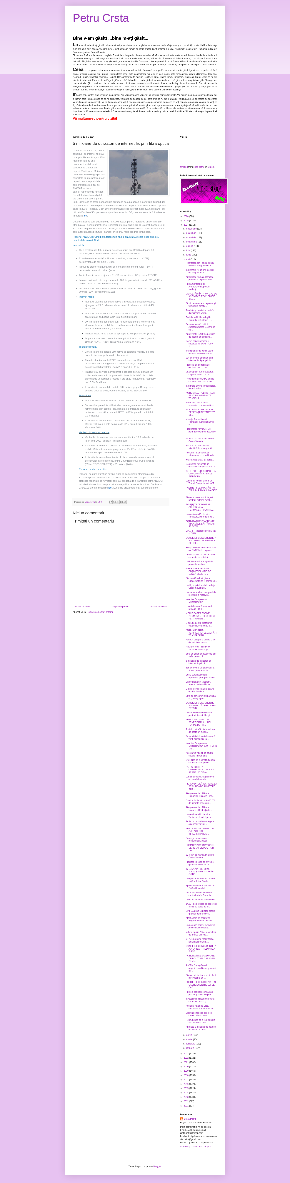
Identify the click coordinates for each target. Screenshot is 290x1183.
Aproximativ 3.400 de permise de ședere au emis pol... (200, 335)
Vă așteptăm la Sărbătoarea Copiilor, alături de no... (199, 373)
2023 (186, 1053)
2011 (186, 1105)
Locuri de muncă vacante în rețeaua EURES (199, 607)
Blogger (157, 1166)
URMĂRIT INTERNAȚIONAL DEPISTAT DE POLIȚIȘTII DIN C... (200, 848)
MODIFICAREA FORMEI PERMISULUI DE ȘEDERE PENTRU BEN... (201, 616)
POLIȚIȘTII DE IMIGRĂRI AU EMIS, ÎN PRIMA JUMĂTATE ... (201, 490)
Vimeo (211, 167)
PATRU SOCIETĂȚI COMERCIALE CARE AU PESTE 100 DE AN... (200, 770)
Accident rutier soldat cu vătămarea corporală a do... (201, 454)
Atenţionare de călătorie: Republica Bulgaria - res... (200, 794)
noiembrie (191, 233)
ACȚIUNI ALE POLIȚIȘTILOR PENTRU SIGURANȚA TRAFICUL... (200, 396)
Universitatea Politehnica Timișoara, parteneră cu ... (200, 515)
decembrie (191, 228)
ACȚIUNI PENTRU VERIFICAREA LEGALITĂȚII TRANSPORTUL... (201, 633)
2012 (186, 1101)
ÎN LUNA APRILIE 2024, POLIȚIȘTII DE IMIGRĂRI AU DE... (200, 872)
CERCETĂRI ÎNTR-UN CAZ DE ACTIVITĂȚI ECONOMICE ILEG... (201, 296)
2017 (186, 1079)
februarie (191, 1043)
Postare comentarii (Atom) (100, 612)
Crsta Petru (190, 1119)
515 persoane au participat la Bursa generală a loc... (200, 669)
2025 (186, 220)
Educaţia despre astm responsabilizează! (196, 839)
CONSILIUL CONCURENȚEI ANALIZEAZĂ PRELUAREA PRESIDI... (201, 706)
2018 (186, 1075)
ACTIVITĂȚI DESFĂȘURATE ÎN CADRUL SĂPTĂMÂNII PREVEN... (200, 524)
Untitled (184, 167)
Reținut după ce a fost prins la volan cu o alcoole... (200, 1021)
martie (189, 1039)
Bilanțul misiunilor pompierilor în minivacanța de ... (201, 976)
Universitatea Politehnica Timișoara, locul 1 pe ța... (199, 815)
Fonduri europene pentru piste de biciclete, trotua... (201, 641)
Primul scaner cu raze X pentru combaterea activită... (201, 556)
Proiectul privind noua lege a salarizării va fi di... (200, 822)
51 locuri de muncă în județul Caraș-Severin (200, 439)
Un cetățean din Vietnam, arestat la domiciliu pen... (199, 683)
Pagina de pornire (120, 606)
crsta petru (198, 167)
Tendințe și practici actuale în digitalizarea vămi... (200, 311)
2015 (186, 1088)
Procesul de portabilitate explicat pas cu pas (198, 366)
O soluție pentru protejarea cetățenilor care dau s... (199, 624)
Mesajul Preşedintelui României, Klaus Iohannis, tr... (200, 422)
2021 (186, 1062)
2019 (186, 1071)
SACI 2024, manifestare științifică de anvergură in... (200, 447)
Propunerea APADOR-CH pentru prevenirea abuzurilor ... (201, 432)
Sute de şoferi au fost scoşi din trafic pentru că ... (201, 655)
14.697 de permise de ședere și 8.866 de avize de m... (201, 905)
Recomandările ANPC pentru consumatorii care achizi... (200, 380)
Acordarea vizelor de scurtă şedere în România (199, 754)
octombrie (191, 237)
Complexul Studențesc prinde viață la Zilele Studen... (200, 880)
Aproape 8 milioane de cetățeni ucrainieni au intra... (201, 1028)
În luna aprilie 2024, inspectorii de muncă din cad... (201, 933)
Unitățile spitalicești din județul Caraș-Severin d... (200, 586)
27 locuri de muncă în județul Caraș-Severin (200, 856)
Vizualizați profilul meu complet (195, 1146)
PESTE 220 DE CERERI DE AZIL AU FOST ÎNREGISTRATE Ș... (200, 831)
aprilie (189, 1035)
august (190, 246)
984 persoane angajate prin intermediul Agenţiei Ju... (199, 359)
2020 (186, 1066)
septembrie (192, 241)
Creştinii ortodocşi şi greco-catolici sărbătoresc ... (199, 1014)
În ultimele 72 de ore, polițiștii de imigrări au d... (200, 271)
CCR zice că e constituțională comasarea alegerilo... (200, 761)
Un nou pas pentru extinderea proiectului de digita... (200, 926)
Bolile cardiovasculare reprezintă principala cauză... (201, 676)
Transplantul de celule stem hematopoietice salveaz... (200, 352)
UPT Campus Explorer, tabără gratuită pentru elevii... (200, 912)
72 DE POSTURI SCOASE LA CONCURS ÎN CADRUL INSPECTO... (201, 474)
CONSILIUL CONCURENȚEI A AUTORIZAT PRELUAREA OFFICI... (201, 541)
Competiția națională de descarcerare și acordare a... (201, 465)
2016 (186, 1084)
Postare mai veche (159, 606)
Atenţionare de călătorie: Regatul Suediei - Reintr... (200, 919)
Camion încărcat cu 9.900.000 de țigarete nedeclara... (200, 801)
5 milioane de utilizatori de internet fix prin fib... (198, 662)
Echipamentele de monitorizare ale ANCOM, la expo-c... (201, 548)
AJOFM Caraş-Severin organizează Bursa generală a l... (201, 968)
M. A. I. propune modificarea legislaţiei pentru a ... (200, 940)
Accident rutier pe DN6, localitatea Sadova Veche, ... (201, 1007)
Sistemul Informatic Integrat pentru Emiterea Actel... (199, 498)
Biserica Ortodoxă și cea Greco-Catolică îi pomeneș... (201, 579)
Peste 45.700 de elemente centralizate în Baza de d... (200, 893)
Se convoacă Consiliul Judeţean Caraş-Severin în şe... (200, 327)
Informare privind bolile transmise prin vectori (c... (200, 403)
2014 (186, 1092)
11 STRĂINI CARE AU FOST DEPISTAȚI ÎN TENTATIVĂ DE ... (200, 412)
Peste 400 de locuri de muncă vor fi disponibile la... (200, 737)
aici (85, 215)
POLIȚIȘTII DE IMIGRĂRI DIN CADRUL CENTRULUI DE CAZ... (201, 985)
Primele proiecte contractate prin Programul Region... (199, 993)
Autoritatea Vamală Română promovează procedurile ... (200, 278)
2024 (186, 225)
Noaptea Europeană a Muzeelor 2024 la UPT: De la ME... (201, 746)
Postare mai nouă (82, 606)
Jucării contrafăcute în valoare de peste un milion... (200, 730)
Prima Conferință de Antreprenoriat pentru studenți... (197, 287)
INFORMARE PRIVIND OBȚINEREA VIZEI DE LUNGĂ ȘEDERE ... (198, 571)
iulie (188, 250)
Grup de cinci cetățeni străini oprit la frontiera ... (200, 690)
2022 (186, 1058)
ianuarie (190, 1048)
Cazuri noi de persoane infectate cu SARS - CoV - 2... (200, 344)
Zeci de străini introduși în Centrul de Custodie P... (199, 318)
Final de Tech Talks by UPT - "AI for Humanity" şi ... (200, 648)
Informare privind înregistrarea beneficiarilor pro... (201, 387)
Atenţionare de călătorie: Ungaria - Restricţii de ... (199, 808)
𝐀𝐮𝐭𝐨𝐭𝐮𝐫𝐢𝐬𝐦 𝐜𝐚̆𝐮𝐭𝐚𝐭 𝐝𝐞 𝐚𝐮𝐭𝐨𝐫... (200, 459)
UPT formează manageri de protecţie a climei (199, 562)
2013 (186, 1097)
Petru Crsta (101, 18)
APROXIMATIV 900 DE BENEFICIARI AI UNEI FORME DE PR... (198, 722)
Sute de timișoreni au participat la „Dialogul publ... (201, 697)
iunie (189, 254)
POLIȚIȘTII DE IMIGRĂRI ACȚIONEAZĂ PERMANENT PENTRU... (200, 507)
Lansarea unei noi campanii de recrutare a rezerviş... (201, 593)
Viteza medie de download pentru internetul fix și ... (199, 714)
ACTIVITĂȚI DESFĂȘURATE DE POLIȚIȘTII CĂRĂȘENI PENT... (200, 958)
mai (188, 259)
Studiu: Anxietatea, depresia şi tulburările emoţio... (201, 304)
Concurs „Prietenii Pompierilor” (201, 899)
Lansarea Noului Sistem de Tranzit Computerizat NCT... (201, 482)
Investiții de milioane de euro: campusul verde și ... (200, 1000)
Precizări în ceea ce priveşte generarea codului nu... (200, 863)
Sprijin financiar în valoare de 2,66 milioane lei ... (200, 886)
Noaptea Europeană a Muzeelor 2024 (196, 600)
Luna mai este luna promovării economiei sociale (201, 778)
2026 (186, 216)
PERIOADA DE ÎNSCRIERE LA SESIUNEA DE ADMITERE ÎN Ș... (201, 786)
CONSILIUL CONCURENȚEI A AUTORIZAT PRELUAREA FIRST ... (201, 949)
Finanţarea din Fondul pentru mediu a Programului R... (200, 264)
